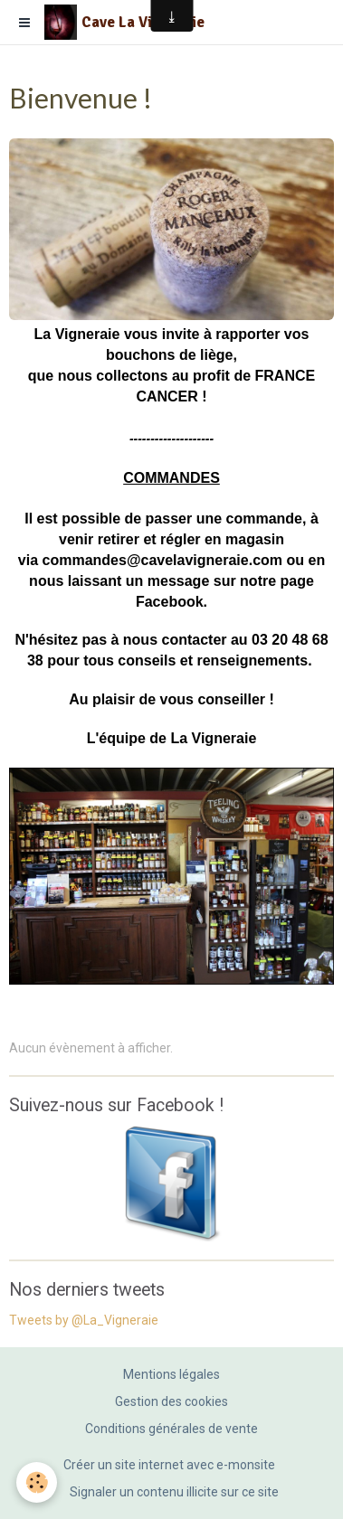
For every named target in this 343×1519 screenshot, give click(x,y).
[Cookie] (36, 1482)
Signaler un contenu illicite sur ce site (174, 1492)
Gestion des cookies (171, 1401)
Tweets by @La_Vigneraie (83, 1320)
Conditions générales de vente (171, 1428)
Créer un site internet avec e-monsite (169, 1465)
